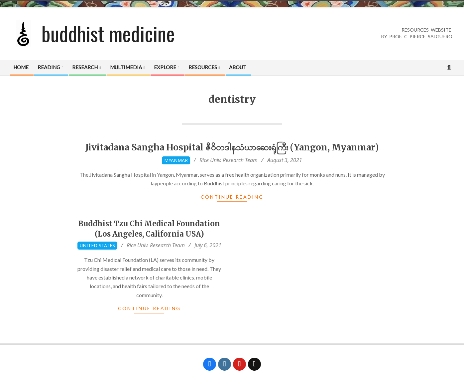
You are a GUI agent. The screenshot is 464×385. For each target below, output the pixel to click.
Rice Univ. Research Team (228, 160)
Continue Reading (232, 197)
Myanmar (176, 160)
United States (97, 245)
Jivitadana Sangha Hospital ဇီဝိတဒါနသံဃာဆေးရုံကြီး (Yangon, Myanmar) (232, 147)
